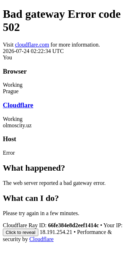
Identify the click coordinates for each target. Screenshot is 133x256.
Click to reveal (20, 232)
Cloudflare (18, 105)
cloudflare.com (32, 45)
